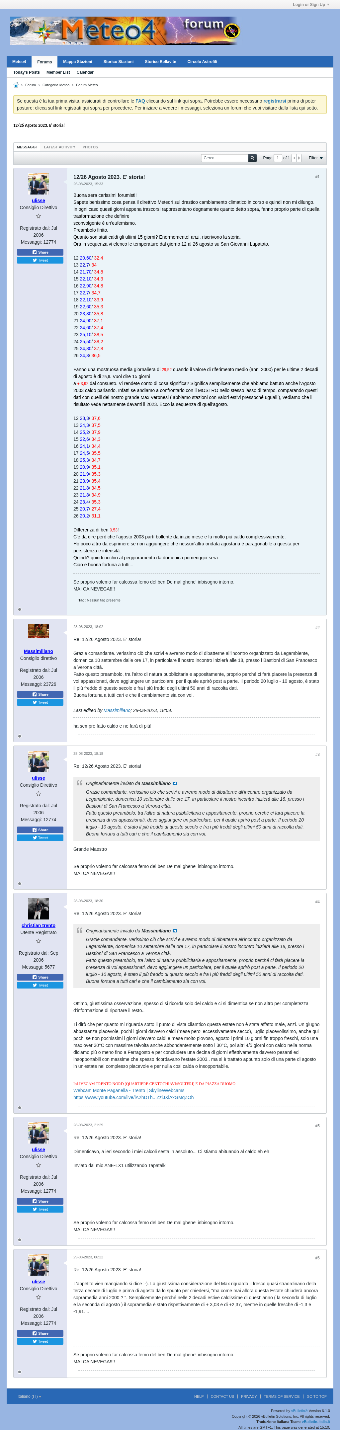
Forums (44, 62)
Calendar (85, 72)
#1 (317, 177)
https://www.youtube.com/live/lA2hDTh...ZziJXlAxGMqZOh (133, 1097)
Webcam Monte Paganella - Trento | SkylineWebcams (129, 1090)
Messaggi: (31, 242)
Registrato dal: (35, 228)
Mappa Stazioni (77, 61)
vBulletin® (299, 1411)
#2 (317, 627)
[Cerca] (229, 158)
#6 (317, 1258)
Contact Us (222, 1396)
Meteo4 (19, 61)
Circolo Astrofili (202, 61)
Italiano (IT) (29, 1396)
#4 (317, 902)
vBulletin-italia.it (316, 1422)
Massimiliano (117, 710)
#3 (317, 754)
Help (199, 1396)
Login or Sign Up (311, 4)
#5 (317, 1126)
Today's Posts (26, 72)
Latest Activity (59, 147)
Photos (90, 147)
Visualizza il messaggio (175, 783)
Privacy (249, 1396)
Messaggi (27, 147)
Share (40, 252)
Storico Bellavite (160, 61)
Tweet (40, 260)
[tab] (26, 146)
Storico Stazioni (119, 61)
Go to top (317, 1396)
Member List (58, 72)
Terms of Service (282, 1396)
